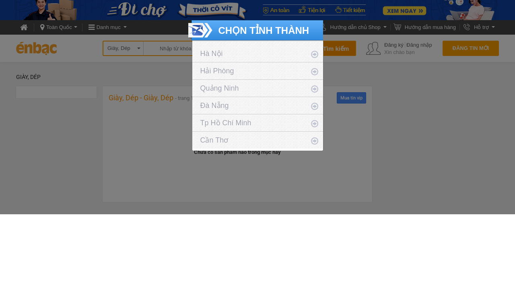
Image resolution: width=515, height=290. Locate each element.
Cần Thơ (214, 140)
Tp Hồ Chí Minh (225, 123)
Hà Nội (211, 54)
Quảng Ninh (219, 88)
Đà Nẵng (214, 106)
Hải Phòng (217, 71)
